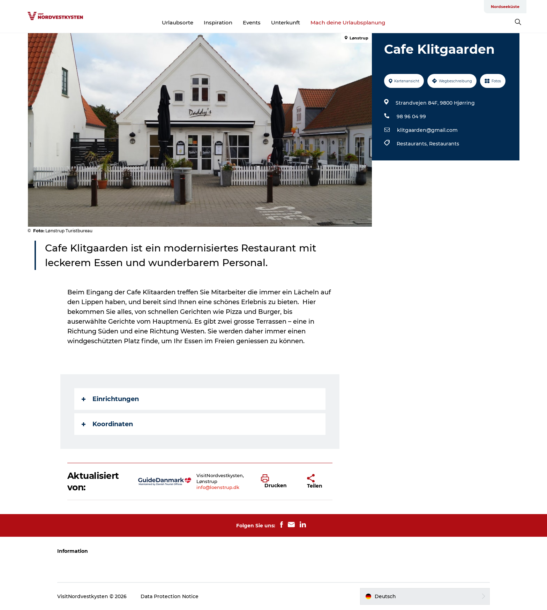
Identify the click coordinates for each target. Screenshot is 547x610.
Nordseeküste (505, 6)
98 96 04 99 (411, 116)
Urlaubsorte (177, 22)
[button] (279, 481)
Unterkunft (285, 22)
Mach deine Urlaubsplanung (347, 22)
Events (252, 22)
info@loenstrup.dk (217, 487)
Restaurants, (413, 144)
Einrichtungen (110, 399)
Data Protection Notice (169, 596)
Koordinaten (107, 424)
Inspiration (218, 22)
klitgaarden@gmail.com (427, 130)
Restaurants (444, 144)
